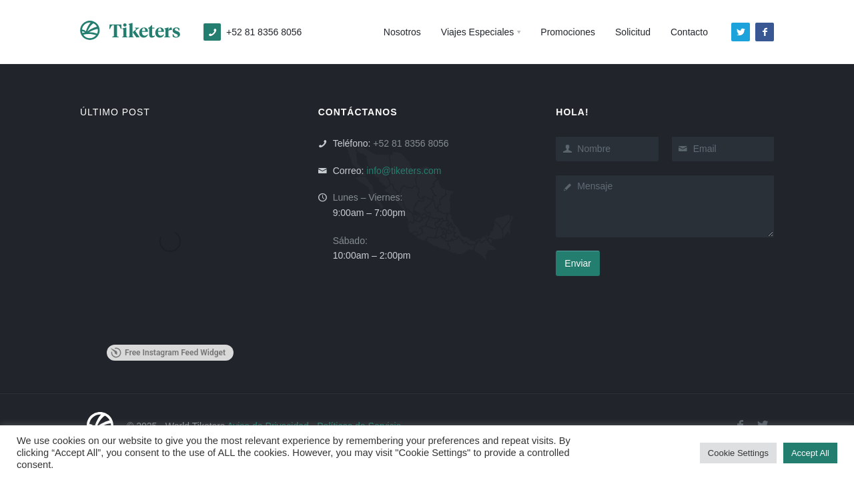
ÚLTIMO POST (115, 112)
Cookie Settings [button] (738, 453)
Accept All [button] (810, 453)
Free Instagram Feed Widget (168, 352)
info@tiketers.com (403, 170)
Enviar (577, 263)
